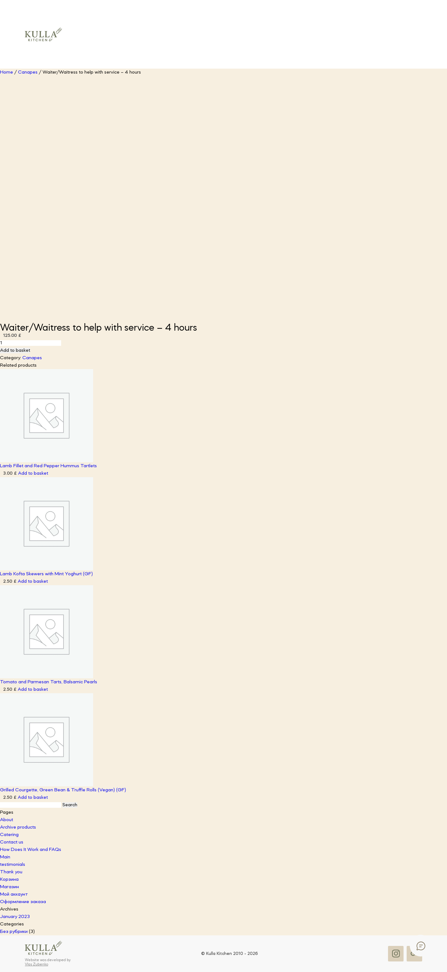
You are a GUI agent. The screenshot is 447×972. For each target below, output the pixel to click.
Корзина (9, 879)
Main (5, 857)
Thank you (11, 872)
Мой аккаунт (14, 894)
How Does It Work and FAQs (30, 849)
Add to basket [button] (33, 473)
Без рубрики (14, 931)
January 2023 (15, 916)
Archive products (18, 827)
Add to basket (15, 350)
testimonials (12, 864)
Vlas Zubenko (36, 964)
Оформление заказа (23, 901)
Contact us (11, 842)
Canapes (28, 72)
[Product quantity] (30, 343)
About (6, 819)
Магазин (9, 886)
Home (6, 72)
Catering (9, 834)
